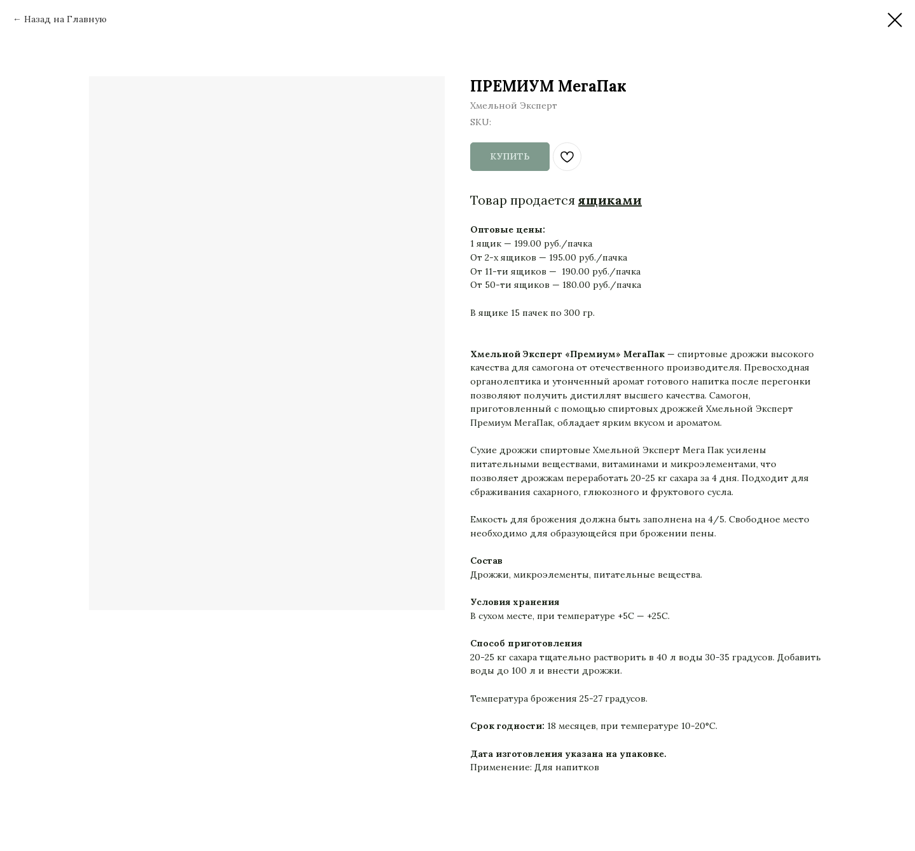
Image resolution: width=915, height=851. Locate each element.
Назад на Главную (65, 19)
